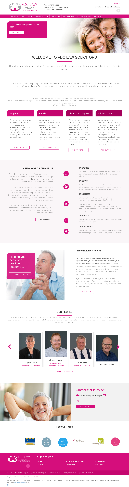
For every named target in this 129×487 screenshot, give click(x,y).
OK (8, 485)
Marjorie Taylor (30, 362)
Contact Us (116, 3)
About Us (13, 16)
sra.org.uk (71, 473)
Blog (30, 16)
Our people (55, 16)
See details (41, 465)
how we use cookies (19, 482)
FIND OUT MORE (19, 147)
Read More (16, 33)
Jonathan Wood (107, 364)
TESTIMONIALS (85, 406)
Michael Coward (56, 360)
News (23, 16)
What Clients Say (70, 16)
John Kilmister (81, 362)
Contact (97, 16)
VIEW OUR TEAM (44, 219)
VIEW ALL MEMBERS (64, 372)
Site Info (36, 477)
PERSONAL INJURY (20, 274)
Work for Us (86, 16)
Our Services (41, 16)
